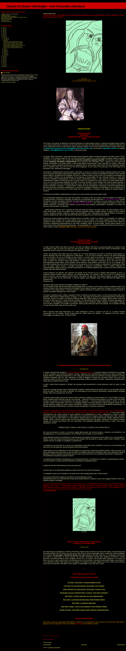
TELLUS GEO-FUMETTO (6, 19)
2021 (4, 34)
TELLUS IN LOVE (5, 20)
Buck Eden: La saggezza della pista (84, 603)
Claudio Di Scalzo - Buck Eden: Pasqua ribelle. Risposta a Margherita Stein (84, 610)
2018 (4, 56)
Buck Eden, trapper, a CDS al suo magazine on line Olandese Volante (84, 606)
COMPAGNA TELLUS (5, 15)
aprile (5, 52)
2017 (4, 57)
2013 (4, 62)
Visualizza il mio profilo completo (8, 82)
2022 (4, 32)
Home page (84, 644)
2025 (4, 29)
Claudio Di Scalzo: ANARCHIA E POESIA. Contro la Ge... (14, 45)
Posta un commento (47, 642)
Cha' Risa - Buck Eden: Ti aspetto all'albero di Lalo (84, 582)
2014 (4, 61)
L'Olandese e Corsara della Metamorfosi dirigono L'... (13, 41)
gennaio (5, 54)
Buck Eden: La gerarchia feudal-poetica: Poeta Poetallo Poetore (84, 599)
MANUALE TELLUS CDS (6, 18)
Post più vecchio (121, 644)
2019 (4, 36)
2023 (4, 31)
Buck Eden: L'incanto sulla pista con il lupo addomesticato (84, 596)
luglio (5, 48)
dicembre (6, 38)
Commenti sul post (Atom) (54, 647)
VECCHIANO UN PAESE (6, 21)
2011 (4, 65)
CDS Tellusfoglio (6, 72)
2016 (4, 58)
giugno (5, 50)
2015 (4, 60)
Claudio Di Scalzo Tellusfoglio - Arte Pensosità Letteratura (45, 6)
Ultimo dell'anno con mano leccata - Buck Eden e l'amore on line (84, 589)
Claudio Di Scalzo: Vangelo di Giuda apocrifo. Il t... (13, 46)
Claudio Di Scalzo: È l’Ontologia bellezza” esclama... (13, 47)
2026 (4, 27)
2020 (4, 35)
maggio (5, 51)
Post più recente (47, 644)
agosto (5, 40)
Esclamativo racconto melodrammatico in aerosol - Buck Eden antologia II (84, 593)
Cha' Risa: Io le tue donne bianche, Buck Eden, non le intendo (84, 586)
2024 (4, 30)
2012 (4, 63)
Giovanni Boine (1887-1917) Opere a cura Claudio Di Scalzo (14, 17)
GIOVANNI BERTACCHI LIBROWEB (9, 16)
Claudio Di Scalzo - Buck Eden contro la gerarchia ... (13, 42)
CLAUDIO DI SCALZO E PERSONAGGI (9, 14)
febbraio (5, 53)
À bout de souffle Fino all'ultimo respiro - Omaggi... (13, 44)
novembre (6, 39)
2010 (4, 66)
